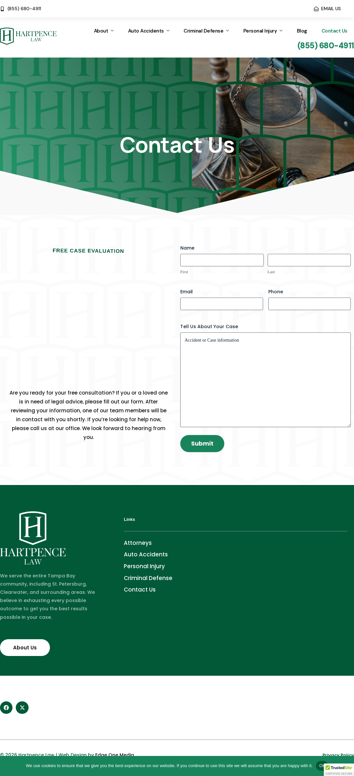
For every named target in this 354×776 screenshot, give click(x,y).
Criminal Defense (203, 31)
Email (186, 291)
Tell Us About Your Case (209, 326)
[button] (339, 770)
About (101, 31)
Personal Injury (260, 31)
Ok (322, 765)
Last (271, 271)
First (184, 271)
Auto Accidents (146, 31)
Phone (275, 291)
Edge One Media (114, 755)
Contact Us (334, 31)
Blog (302, 31)
